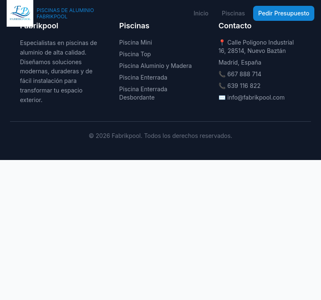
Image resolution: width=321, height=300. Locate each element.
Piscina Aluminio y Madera (155, 65)
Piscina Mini (135, 42)
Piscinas (233, 13)
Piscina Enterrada (143, 77)
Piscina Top (135, 54)
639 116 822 (244, 85)
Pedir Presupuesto (283, 13)
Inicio (201, 13)
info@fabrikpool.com (256, 97)
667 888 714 (244, 74)
